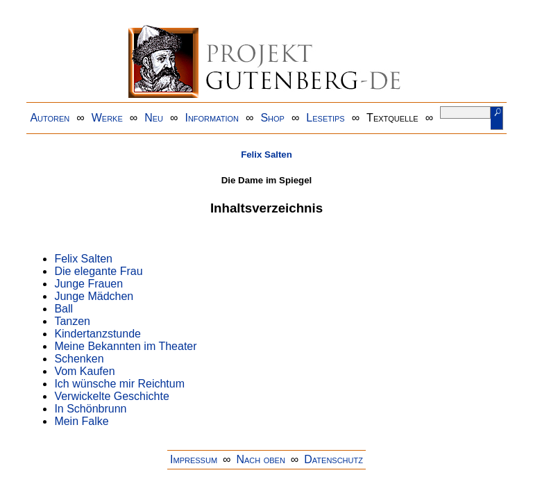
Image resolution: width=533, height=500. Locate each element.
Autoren (49, 118)
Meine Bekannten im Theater (125, 346)
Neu (153, 118)
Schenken (78, 359)
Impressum (193, 459)
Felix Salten (266, 154)
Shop (272, 118)
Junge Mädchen (93, 296)
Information (212, 118)
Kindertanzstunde (97, 334)
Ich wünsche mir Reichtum (119, 384)
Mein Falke (81, 421)
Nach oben (260, 459)
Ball (63, 309)
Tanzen (72, 321)
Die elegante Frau (98, 271)
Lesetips (325, 118)
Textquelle (392, 118)
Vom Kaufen (84, 371)
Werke (107, 118)
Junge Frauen (88, 284)
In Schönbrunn (90, 409)
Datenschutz (333, 459)
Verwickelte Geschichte (111, 396)
